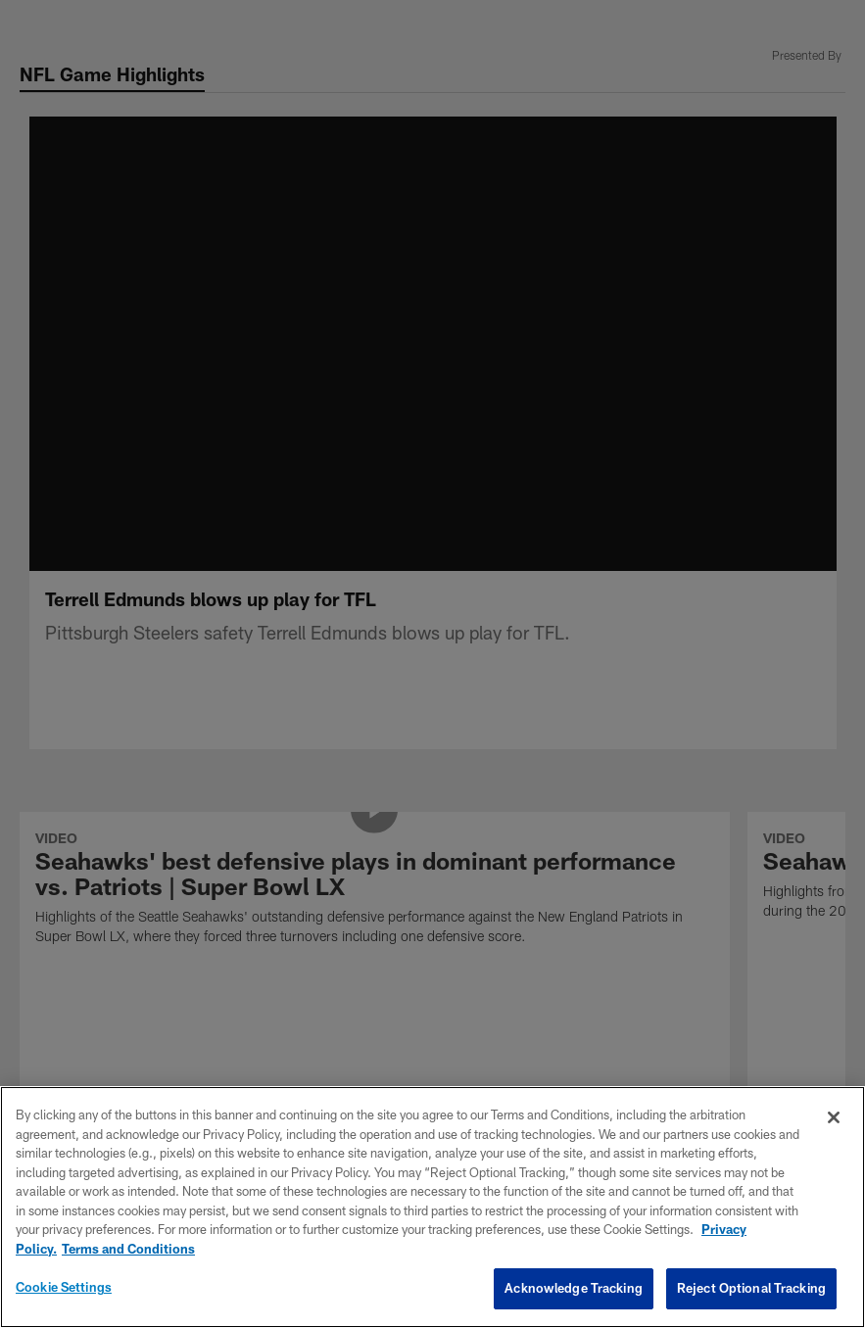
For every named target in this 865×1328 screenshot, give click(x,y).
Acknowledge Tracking (574, 1288)
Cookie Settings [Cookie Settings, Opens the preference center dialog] (64, 1287)
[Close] (833, 1117)
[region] (432, 1207)
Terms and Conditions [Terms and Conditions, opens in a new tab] (128, 1249)
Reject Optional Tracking (751, 1288)
